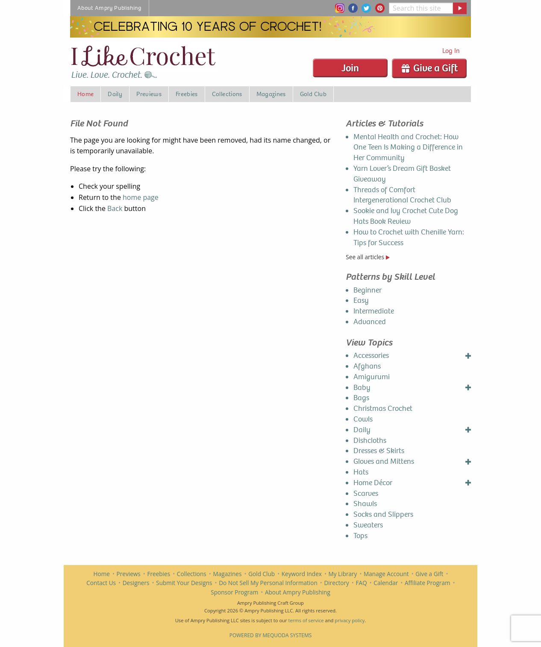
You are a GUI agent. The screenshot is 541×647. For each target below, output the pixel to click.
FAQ (361, 583)
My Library (343, 574)
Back (114, 208)
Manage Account (386, 574)
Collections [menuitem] (227, 94)
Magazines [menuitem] (271, 94)
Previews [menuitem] (149, 94)
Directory (336, 583)
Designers (136, 583)
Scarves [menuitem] (365, 493)
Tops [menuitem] (360, 536)
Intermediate (373, 311)
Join (350, 67)
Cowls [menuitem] (363, 419)
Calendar (385, 583)
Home (102, 574)
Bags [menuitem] (361, 398)
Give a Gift (429, 67)
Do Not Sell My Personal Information (268, 583)
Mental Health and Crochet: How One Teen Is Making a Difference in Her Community (408, 147)
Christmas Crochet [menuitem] (382, 408)
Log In (451, 50)
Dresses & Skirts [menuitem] (378, 451)
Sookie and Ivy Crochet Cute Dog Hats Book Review (405, 216)
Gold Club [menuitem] (313, 94)
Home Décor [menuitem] (372, 483)
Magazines (227, 574)
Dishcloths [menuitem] (369, 440)
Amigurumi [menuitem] (371, 377)
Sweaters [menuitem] (368, 525)
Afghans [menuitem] (367, 366)
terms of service (305, 620)
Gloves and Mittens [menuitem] (383, 461)
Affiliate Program (427, 583)
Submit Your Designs (184, 583)
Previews (129, 574)
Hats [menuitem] (360, 472)
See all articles (367, 257)
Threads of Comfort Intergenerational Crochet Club (402, 195)
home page (141, 197)
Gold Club (261, 574)
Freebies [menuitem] (187, 94)
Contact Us (101, 583)
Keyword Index (302, 574)
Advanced (369, 322)
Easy (361, 300)
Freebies (158, 574)
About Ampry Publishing (297, 592)
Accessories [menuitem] (371, 355)
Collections (191, 574)
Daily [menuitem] (115, 94)
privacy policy (350, 620)
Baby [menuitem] (361, 387)
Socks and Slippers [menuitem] (383, 514)
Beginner (367, 290)
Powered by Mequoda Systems (270, 635)
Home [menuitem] (85, 94)
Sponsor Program (234, 592)
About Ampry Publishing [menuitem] (109, 8)
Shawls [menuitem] (365, 504)
